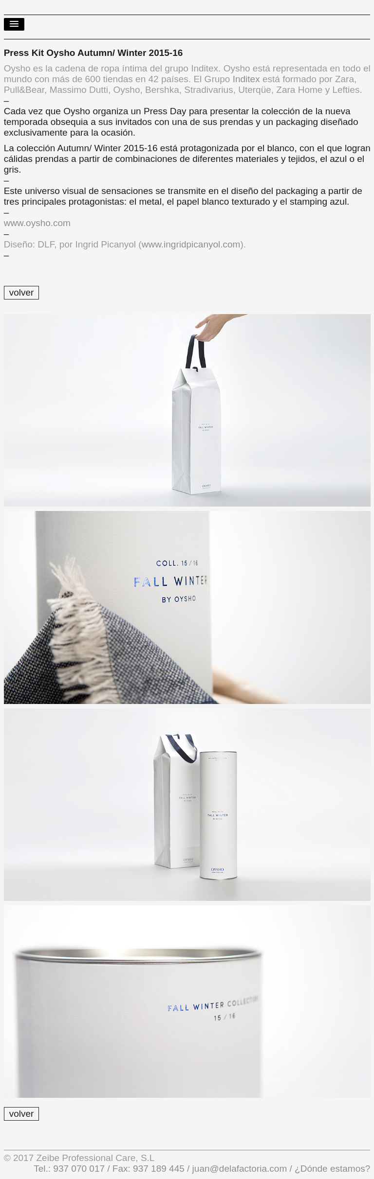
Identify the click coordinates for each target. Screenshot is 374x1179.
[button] (14, 24)
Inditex (246, 79)
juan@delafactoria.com (239, 1168)
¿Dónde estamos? (331, 1168)
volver (21, 292)
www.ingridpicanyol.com (191, 244)
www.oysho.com (37, 223)
